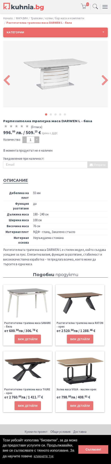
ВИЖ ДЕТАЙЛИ (28, 339)
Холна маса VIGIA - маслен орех (76, 389)
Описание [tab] (15, 180)
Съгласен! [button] (93, 449)
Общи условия (60, 432)
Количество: (12, 140)
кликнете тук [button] (44, 456)
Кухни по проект (36, 432)
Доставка (79, 432)
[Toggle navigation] (95, 7)
